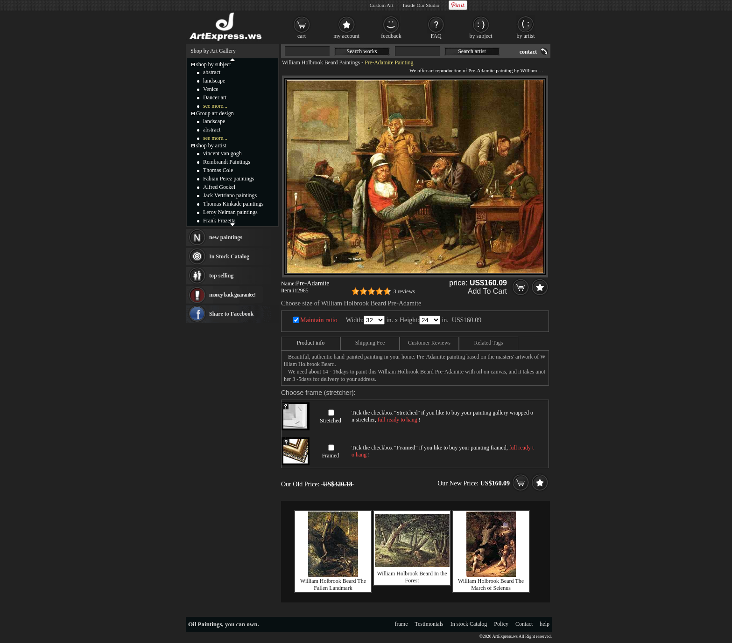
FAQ (435, 36)
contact (528, 51)
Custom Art (382, 5)
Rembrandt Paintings (226, 162)
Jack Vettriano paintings (230, 195)
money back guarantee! (232, 294)
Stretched (330, 420)
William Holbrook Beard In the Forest (412, 577)
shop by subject (213, 64)
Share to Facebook (231, 314)
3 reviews (404, 291)
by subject (481, 36)
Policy (501, 624)
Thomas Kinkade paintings (233, 204)
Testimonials (429, 624)
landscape (214, 80)
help (544, 624)
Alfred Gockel (219, 187)
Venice (210, 89)
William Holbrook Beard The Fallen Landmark (333, 584)
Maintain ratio (319, 320)
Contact (524, 624)
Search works (362, 51)
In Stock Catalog (229, 256)
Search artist (472, 51)
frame (401, 624)
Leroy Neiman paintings (230, 212)
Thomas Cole (218, 170)
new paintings (225, 237)
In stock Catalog (468, 624)
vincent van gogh (222, 153)
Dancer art (214, 97)
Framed (330, 455)
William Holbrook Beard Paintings (321, 62)
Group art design (215, 113)
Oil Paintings (205, 624)
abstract (211, 72)
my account (346, 36)
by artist (526, 36)
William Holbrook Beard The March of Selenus (491, 584)
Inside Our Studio (421, 5)
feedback (391, 36)
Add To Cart (487, 291)
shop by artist (211, 145)
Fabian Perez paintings (228, 178)
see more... (215, 106)
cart (301, 36)
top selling (221, 275)
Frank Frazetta (219, 220)
